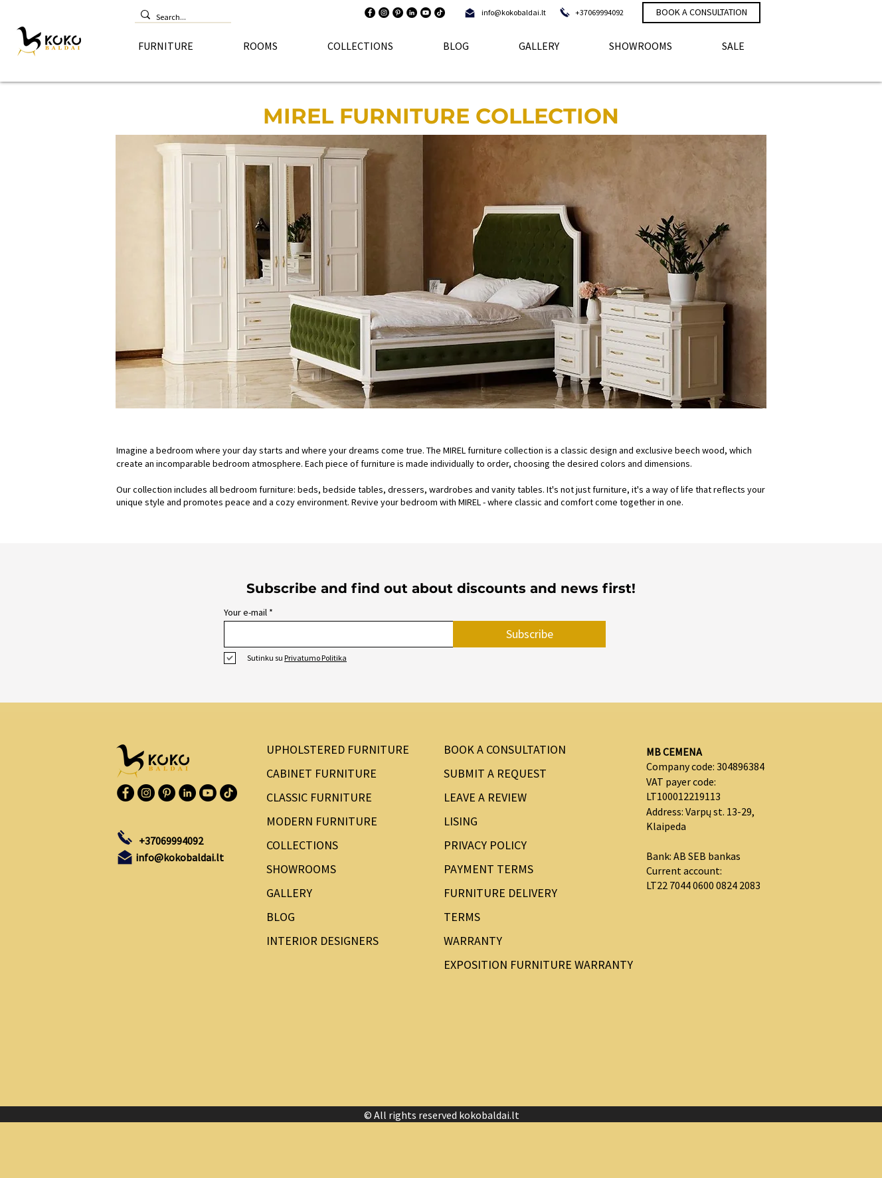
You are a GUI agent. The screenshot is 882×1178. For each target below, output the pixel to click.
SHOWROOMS (301, 869)
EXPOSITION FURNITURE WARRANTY (534, 964)
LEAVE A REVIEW (485, 797)
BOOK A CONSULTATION (505, 749)
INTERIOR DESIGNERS (322, 940)
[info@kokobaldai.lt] (513, 12)
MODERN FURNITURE (321, 821)
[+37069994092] (599, 12)
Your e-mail (245, 612)
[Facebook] (370, 12)
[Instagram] (384, 12)
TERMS (462, 916)
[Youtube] (425, 12)
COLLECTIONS (302, 845)
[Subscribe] (529, 634)
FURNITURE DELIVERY (500, 892)
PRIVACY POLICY (485, 845)
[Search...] (179, 18)
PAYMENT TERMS (488, 869)
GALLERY (289, 892)
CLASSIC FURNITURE (319, 797)
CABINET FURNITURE (321, 773)
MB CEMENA (674, 751)
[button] (165, 46)
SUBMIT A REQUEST (495, 773)
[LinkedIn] (411, 12)
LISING (461, 821)
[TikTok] (439, 12)
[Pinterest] (398, 12)
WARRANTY (473, 940)
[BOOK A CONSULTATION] (701, 12)
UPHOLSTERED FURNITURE (337, 749)
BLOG (280, 916)
